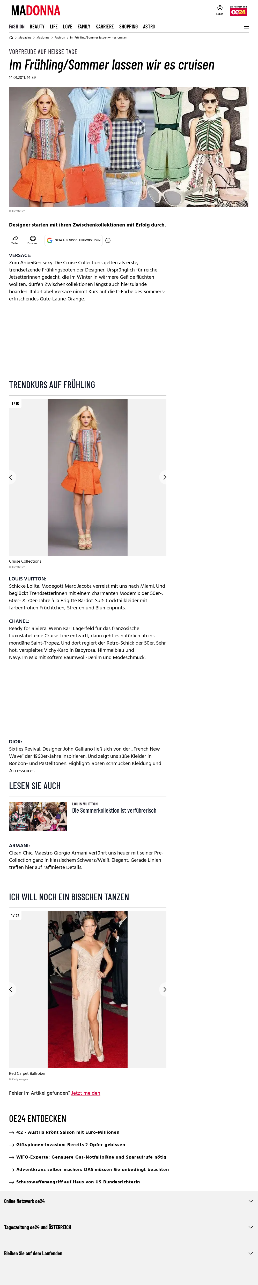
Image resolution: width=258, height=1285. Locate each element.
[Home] (11, 38)
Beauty (37, 26)
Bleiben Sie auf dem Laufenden (129, 1253)
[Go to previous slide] (9, 477)
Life (54, 26)
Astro (149, 26)
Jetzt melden (85, 1093)
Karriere (104, 26)
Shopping (128, 26)
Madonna (42, 38)
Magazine (25, 38)
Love (67, 26)
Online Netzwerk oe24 (129, 1201)
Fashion (17, 26)
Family (84, 26)
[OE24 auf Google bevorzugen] (108, 240)
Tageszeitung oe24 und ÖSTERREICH (129, 1227)
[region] (87, 484)
